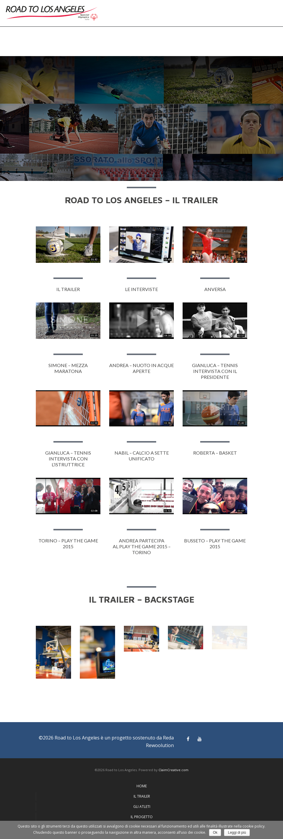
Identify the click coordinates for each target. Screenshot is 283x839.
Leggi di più (237, 832)
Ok (215, 832)
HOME (142, 785)
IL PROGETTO (142, 816)
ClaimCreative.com (173, 770)
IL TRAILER (142, 796)
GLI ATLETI (141, 806)
